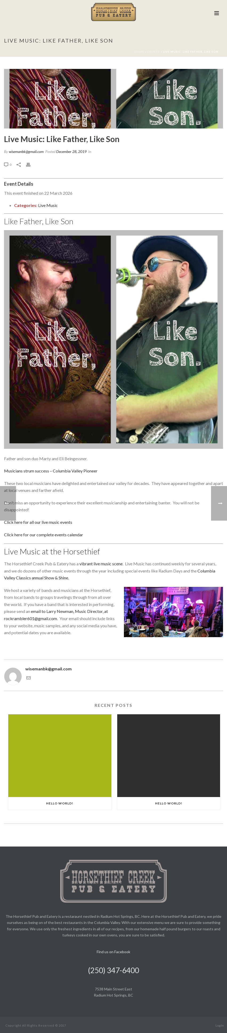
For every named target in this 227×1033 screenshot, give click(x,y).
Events (153, 51)
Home (139, 51)
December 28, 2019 (71, 151)
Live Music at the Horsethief (52, 551)
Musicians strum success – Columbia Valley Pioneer (51, 470)
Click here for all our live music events (38, 522)
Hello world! (59, 803)
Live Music (48, 205)
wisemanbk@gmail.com (26, 151)
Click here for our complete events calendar (43, 534)
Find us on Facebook (113, 951)
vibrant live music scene (101, 563)
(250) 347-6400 (113, 970)
